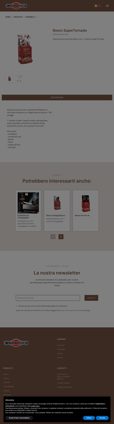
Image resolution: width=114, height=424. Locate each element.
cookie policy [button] (35, 406)
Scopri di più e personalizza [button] (19, 418)
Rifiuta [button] (89, 418)
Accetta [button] (102, 418)
